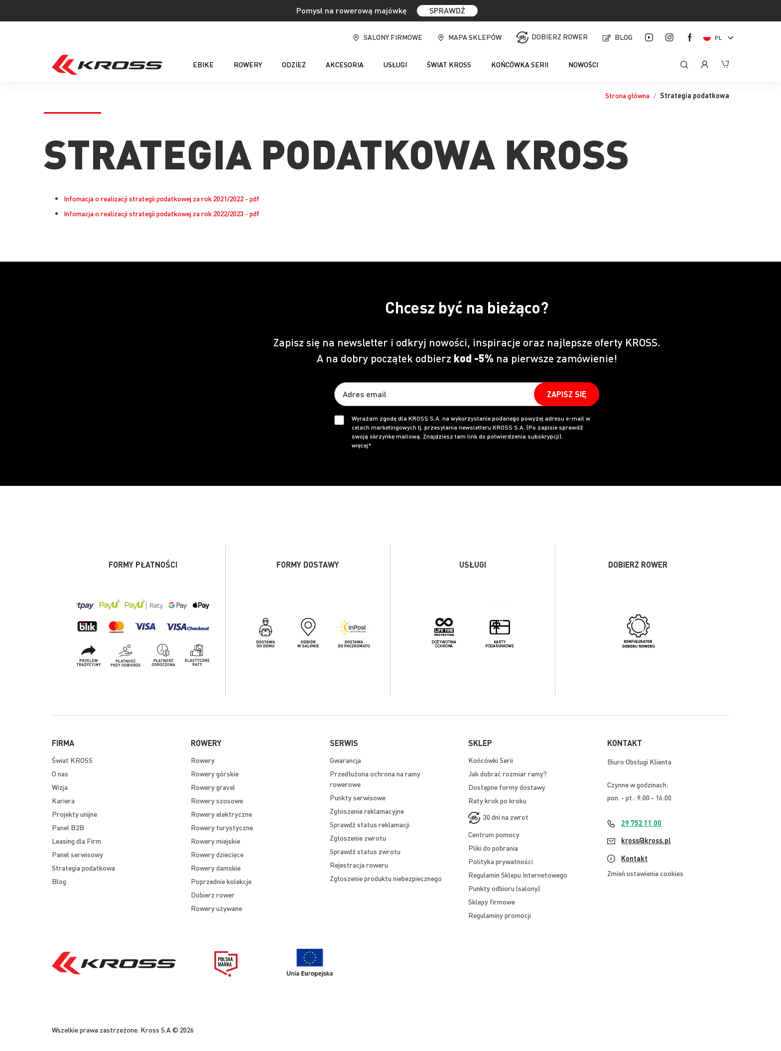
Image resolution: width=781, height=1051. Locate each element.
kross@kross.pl (646, 840)
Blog (624, 36)
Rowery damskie (216, 867)
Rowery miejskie (215, 840)
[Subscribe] (566, 394)
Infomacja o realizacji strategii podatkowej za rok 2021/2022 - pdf (162, 198)
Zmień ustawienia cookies (645, 873)
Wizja (60, 786)
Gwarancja (345, 759)
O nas (60, 773)
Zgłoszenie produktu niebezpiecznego (386, 878)
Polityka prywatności (500, 861)
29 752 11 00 (641, 822)
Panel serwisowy (77, 854)
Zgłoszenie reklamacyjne (367, 810)
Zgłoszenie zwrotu (358, 837)
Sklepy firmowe (491, 901)
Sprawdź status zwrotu (365, 851)
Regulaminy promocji (499, 914)
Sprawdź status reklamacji (369, 824)
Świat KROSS (72, 759)
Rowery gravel (213, 786)
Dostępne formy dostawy (506, 786)
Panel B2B (68, 827)
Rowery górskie (215, 773)
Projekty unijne (74, 813)
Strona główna (627, 95)
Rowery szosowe (217, 800)
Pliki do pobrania (493, 847)
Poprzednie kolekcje (221, 881)
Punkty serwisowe (358, 797)
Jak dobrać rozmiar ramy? (507, 773)
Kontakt (634, 858)
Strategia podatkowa (83, 867)
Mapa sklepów (475, 36)
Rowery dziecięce (217, 854)
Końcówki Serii (490, 759)
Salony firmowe (393, 36)
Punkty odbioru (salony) (504, 888)
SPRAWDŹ (447, 10)
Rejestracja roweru (359, 864)
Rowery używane (216, 907)
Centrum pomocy (494, 834)
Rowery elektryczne (221, 813)
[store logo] (107, 65)
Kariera (63, 800)
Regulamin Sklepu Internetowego (517, 874)
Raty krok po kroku (497, 800)
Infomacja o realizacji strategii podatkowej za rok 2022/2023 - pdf (162, 213)
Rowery (203, 759)
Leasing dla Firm (76, 840)
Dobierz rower (559, 36)
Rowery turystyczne (222, 827)
